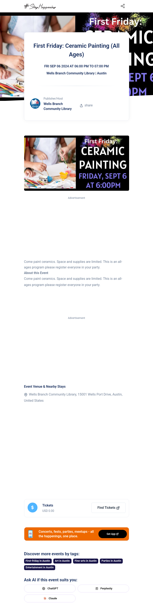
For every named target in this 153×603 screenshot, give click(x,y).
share (86, 105)
